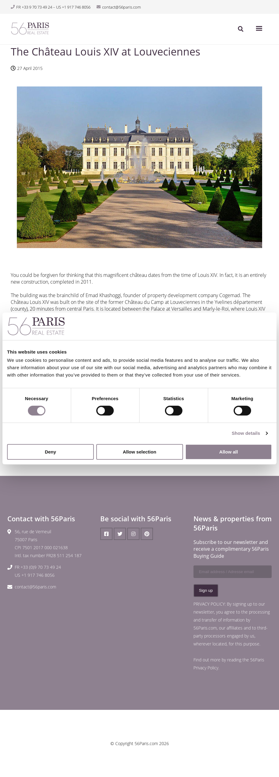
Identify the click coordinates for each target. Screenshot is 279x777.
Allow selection (139, 451)
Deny (50, 451)
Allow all (228, 451)
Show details (246, 433)
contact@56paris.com (35, 587)
